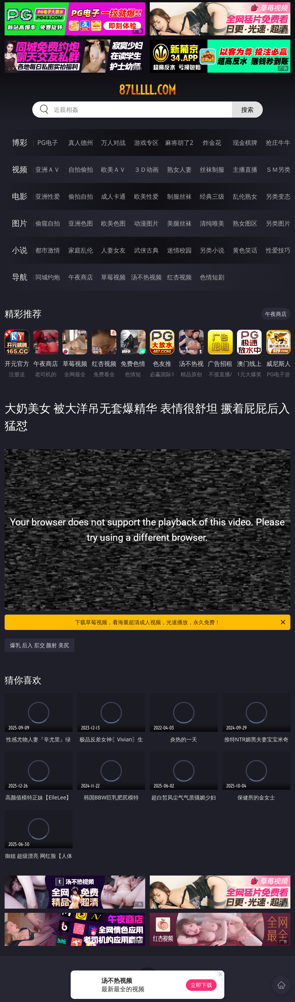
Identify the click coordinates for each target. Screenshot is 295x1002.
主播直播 (245, 169)
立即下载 (201, 985)
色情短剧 (212, 277)
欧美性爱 (146, 196)
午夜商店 (80, 277)
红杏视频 (179, 277)
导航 (19, 277)
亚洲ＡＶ (47, 169)
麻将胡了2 (179, 142)
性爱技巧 (278, 250)
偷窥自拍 (47, 223)
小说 (19, 250)
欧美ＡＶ (113, 169)
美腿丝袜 (179, 223)
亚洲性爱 (47, 196)
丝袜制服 (212, 169)
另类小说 (212, 250)
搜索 (247, 109)
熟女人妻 (179, 169)
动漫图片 (146, 223)
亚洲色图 (80, 223)
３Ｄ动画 (146, 169)
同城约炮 (47, 277)
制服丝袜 (179, 196)
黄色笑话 (245, 250)
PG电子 (47, 142)
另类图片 (278, 223)
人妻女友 (113, 250)
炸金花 (212, 142)
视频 (19, 169)
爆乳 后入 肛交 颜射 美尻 (40, 645)
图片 (19, 223)
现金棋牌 (245, 142)
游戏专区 (146, 142)
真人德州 (80, 142)
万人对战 (113, 142)
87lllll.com (147, 90)
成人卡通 (113, 196)
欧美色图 (113, 223)
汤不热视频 (146, 277)
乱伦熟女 (245, 196)
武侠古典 (146, 250)
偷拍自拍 (80, 196)
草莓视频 (113, 277)
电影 (19, 196)
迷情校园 (179, 250)
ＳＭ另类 (278, 169)
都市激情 (47, 250)
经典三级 (212, 196)
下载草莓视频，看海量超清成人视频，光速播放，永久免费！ (181, 622)
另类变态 (278, 196)
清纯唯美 (212, 223)
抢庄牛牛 (278, 142)
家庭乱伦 (80, 250)
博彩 (19, 142)
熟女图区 (245, 223)
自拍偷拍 (80, 169)
